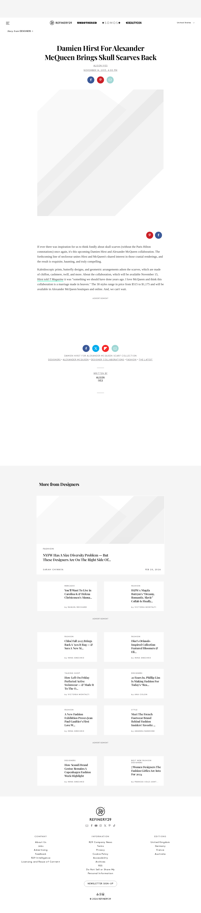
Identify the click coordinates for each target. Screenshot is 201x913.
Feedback (40, 854)
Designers (54, 360)
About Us (40, 842)
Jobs (41, 846)
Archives (100, 862)
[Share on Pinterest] (100, 79)
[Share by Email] (110, 79)
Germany (160, 846)
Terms (100, 846)
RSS (100, 866)
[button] (179, 26)
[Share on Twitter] (95, 348)
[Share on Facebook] (90, 79)
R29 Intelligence (40, 858)
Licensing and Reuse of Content (40, 862)
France (160, 850)
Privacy (100, 850)
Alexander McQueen (76, 360)
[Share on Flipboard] (105, 348)
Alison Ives (100, 66)
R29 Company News (100, 842)
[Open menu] (8, 21)
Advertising (40, 850)
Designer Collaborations (107, 360)
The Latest (146, 360)
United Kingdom (160, 842)
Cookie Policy (100, 854)
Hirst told (50, 279)
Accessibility (100, 858)
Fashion (131, 360)
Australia (160, 854)
